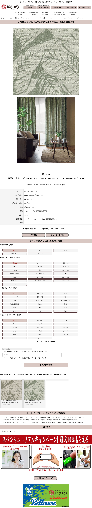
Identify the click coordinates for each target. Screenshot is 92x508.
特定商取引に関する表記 (76, 494)
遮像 (24, 289)
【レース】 (38, 250)
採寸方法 (33, 482)
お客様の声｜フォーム (36, 491)
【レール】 (68, 250)
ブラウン (67, 301)
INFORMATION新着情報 (73, 13)
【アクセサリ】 (53, 250)
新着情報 (54, 482)
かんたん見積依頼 (56, 491)
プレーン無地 (38, 265)
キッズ (9, 272)
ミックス (53, 305)
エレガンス (82, 265)
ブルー (9, 305)
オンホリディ (53, 269)
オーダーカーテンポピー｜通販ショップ (11, 18)
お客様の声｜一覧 (35, 488)
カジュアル (82, 262)
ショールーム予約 (57, 235)
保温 (68, 289)
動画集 (71, 491)
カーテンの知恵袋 (35, 496)
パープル (38, 301)
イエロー (38, 298)
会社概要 (72, 488)
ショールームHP (56, 494)
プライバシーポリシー (75, 496)
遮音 (82, 285)
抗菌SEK (67, 285)
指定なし (9, 250)
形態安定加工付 (53, 285)
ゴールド (9, 301)
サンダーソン (38, 269)
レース (53, 262)
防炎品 (82, 289)
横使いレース (24, 285)
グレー (82, 298)
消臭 (53, 289)
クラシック (24, 269)
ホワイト (38, 305)
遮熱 (38, 289)
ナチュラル (9, 265)
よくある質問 (73, 485)
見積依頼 (33, 235)
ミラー (9, 285)
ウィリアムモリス (68, 269)
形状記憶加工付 (38, 285)
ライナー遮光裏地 (53, 265)
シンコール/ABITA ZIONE (30, 18)
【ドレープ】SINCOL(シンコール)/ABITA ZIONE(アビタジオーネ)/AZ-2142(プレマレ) (32, 369)
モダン (9, 269)
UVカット (24, 281)
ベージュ (23, 305)
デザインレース (23, 262)
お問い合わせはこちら (45, 445)
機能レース (38, 262)
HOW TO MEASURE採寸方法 (20, 13)
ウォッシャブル (53, 281)
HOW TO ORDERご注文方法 (33, 13)
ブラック (82, 301)
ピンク (53, 301)
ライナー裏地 (68, 265)
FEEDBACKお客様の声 (45, 13)
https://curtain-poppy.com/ (20, 487)
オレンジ (53, 298)
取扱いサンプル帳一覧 (8, 398)
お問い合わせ (55, 485)
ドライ (82, 281)
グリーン (67, 298)
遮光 (24, 265)
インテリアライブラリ (36, 494)
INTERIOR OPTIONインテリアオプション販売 (58, 13)
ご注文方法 (33, 485)
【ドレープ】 (24, 250)
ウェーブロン (38, 281)
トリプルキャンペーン (75, 482)
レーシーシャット (82, 269)
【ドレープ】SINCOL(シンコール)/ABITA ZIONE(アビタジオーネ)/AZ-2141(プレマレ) (9, 369)
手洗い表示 (68, 281)
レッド (68, 305)
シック (68, 262)
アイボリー (24, 298)
